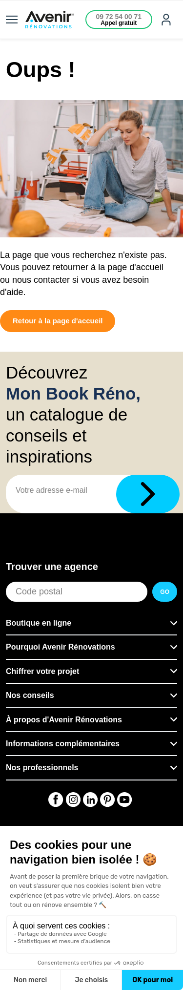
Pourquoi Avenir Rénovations (60, 647)
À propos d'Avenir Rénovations (64, 720)
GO (164, 592)
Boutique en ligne (38, 623)
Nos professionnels (42, 767)
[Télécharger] (148, 494)
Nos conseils (30, 695)
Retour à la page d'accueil (57, 320)
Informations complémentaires (63, 743)
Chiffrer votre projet (42, 671)
